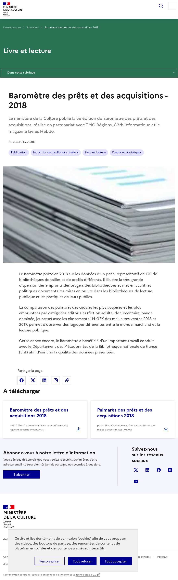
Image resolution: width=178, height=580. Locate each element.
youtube (136, 481)
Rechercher (161, 6)
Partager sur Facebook (21, 380)
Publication (19, 152)
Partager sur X (33, 380)
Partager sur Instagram (56, 380)
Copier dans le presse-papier (67, 380)
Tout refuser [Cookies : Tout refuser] (82, 561)
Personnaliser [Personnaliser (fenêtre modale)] (49, 561)
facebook (159, 470)
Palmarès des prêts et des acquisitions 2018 (124, 413)
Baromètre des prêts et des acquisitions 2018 (39, 413)
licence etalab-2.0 (86, 575)
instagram (170, 470)
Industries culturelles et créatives (55, 152)
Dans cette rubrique (89, 72)
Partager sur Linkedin (44, 380)
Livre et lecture (12, 27)
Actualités (33, 27)
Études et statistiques (126, 152)
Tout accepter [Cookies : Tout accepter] (116, 561)
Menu (172, 6)
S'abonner (21, 474)
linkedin (147, 470)
